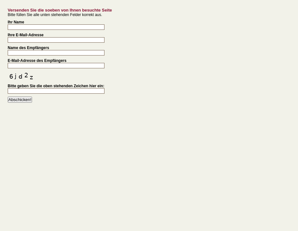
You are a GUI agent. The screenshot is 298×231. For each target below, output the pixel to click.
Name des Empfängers (28, 48)
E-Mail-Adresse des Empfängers (37, 60)
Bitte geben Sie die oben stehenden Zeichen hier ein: (56, 86)
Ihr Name (16, 22)
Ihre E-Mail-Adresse (26, 35)
